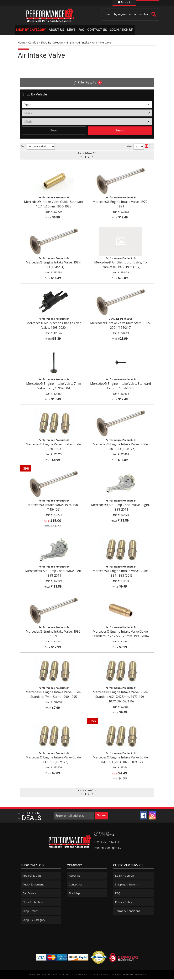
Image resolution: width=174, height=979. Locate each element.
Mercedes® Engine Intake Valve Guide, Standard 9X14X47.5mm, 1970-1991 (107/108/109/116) (121, 696)
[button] (31, 30)
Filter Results (87, 82)
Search (120, 130)
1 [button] (85, 157)
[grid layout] (146, 147)
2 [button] (88, 157)
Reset (54, 130)
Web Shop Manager (135, 974)
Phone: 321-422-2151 (107, 841)
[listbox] (87, 104)
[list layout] (151, 147)
